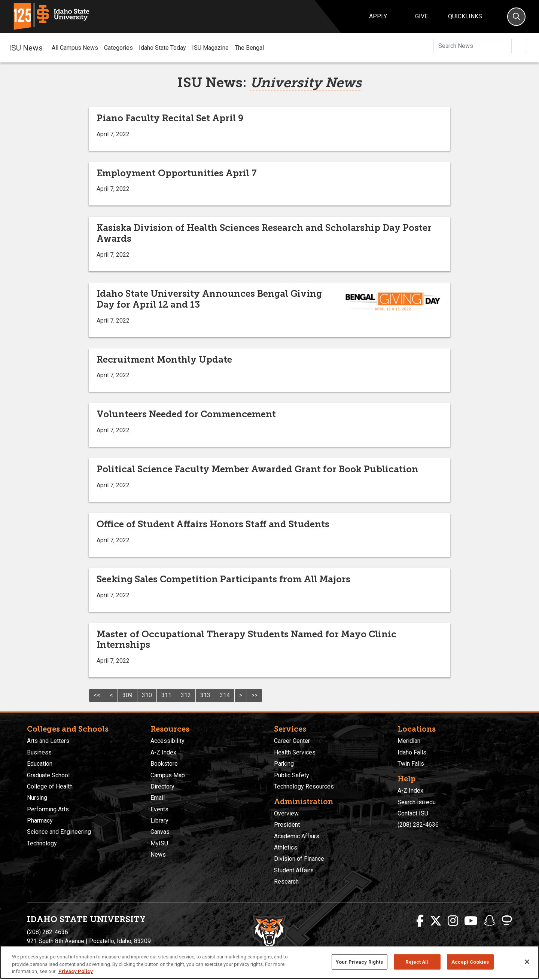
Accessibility (167, 740)
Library (159, 820)
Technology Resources (304, 786)
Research (286, 881)
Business (39, 752)
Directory (162, 786)
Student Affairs (294, 870)
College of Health (50, 786)
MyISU (159, 843)
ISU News (26, 47)
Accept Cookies (470, 961)
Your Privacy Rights (359, 961)
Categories (118, 47)
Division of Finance (299, 858)
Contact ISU (413, 813)
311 (166, 695)
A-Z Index (163, 752)
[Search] (516, 16)
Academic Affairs (296, 836)
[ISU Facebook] (420, 921)
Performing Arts (48, 809)
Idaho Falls (412, 752)
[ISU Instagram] (453, 921)
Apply (378, 16)
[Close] (527, 962)
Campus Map (167, 775)
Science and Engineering (59, 831)
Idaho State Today (162, 47)
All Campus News (75, 47)
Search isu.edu (417, 802)
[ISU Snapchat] (490, 921)
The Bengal (249, 47)
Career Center (292, 740)
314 (225, 695)
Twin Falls (411, 763)
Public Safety (291, 775)
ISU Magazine (210, 47)
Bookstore (164, 763)
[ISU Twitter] (436, 921)
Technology (42, 843)
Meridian (409, 740)
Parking (284, 763)
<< (97, 695)
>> (255, 695)
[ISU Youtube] (471, 921)
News (158, 854)
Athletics (285, 847)
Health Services (295, 752)
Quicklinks (465, 16)
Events (159, 809)
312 (186, 695)
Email (157, 797)
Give (421, 16)
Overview (286, 813)
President (287, 824)
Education (39, 763)
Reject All (416, 961)
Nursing (37, 797)
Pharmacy (40, 820)
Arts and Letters (48, 740)
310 (147, 695)
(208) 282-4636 (418, 824)
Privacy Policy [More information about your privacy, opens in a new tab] (75, 971)
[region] (269, 962)
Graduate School (48, 775)
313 (205, 695)
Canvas (160, 831)
